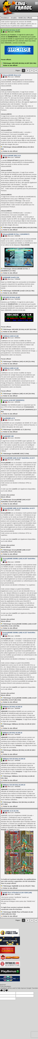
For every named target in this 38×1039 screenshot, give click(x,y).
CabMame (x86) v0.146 (11, 368)
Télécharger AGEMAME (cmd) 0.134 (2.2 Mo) (18, 291)
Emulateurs (5, 18)
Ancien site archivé (8, 495)
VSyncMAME (25, 245)
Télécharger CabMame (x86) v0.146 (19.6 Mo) (19, 393)
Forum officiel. (6, 59)
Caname (4, 405)
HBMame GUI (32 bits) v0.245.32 (14, 759)
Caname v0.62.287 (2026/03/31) (13, 400)
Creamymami (28, 407)
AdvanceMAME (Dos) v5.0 (12, 75)
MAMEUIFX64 (13, 37)
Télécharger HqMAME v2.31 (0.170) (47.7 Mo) (19, 886)
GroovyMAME (6, 462)
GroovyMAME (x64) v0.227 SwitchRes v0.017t (19, 458)
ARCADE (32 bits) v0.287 (11, 297)
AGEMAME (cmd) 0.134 (11, 277)
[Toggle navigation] (36, 3)
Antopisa (19, 719)
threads (3, 829)
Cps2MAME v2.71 (9, 418)
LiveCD (14, 489)
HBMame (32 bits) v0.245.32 (12, 706)
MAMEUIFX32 (13, 304)
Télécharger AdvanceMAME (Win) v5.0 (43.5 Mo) (20, 227)
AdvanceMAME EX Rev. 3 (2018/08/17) (16, 234)
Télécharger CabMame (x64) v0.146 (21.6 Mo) (19, 361)
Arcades (14, 18)
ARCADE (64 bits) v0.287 (11, 30)
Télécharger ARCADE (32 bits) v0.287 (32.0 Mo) (19, 329)
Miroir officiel (5, 497)
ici (24, 43)
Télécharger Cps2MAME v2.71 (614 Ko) (17, 429)
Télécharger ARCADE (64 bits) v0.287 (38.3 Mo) (19, 63)
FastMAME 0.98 (8, 436)
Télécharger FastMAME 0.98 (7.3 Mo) (16, 453)
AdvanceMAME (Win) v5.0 (12, 155)
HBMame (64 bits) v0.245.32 (12, 733)
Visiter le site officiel (9, 65)
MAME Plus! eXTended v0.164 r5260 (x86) (17, 892)
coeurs (11, 829)
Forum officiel (6, 359)
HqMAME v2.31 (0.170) (10, 811)
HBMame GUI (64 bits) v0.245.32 (14, 785)
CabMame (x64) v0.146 (11, 336)
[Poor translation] (5, 990)
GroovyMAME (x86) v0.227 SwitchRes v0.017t (19, 508)
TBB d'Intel (21, 825)
